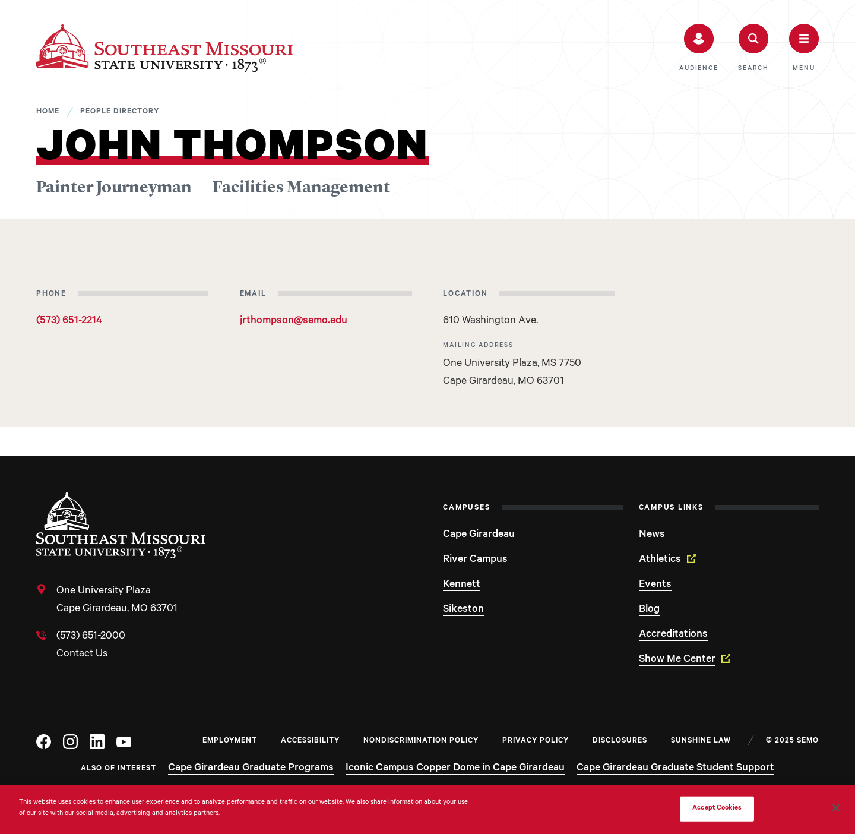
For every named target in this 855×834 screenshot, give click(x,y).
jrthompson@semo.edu (293, 321)
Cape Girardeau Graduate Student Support (675, 769)
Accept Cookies (717, 809)
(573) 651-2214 (69, 321)
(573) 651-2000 (90, 637)
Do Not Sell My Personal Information (612, 809)
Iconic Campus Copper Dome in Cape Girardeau (455, 769)
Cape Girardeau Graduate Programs (251, 769)
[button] (698, 48)
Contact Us (81, 655)
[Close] (836, 808)
